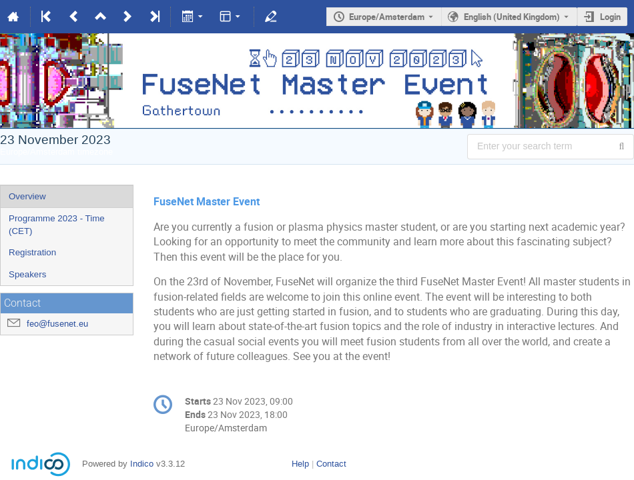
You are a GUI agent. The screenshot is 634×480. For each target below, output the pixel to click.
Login (610, 17)
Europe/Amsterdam (386, 17)
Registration (32, 252)
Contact (331, 463)
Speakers (27, 274)
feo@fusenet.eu (57, 323)
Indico (141, 463)
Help (300, 463)
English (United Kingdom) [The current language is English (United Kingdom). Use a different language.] (512, 17)
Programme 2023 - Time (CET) (57, 224)
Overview (27, 196)
